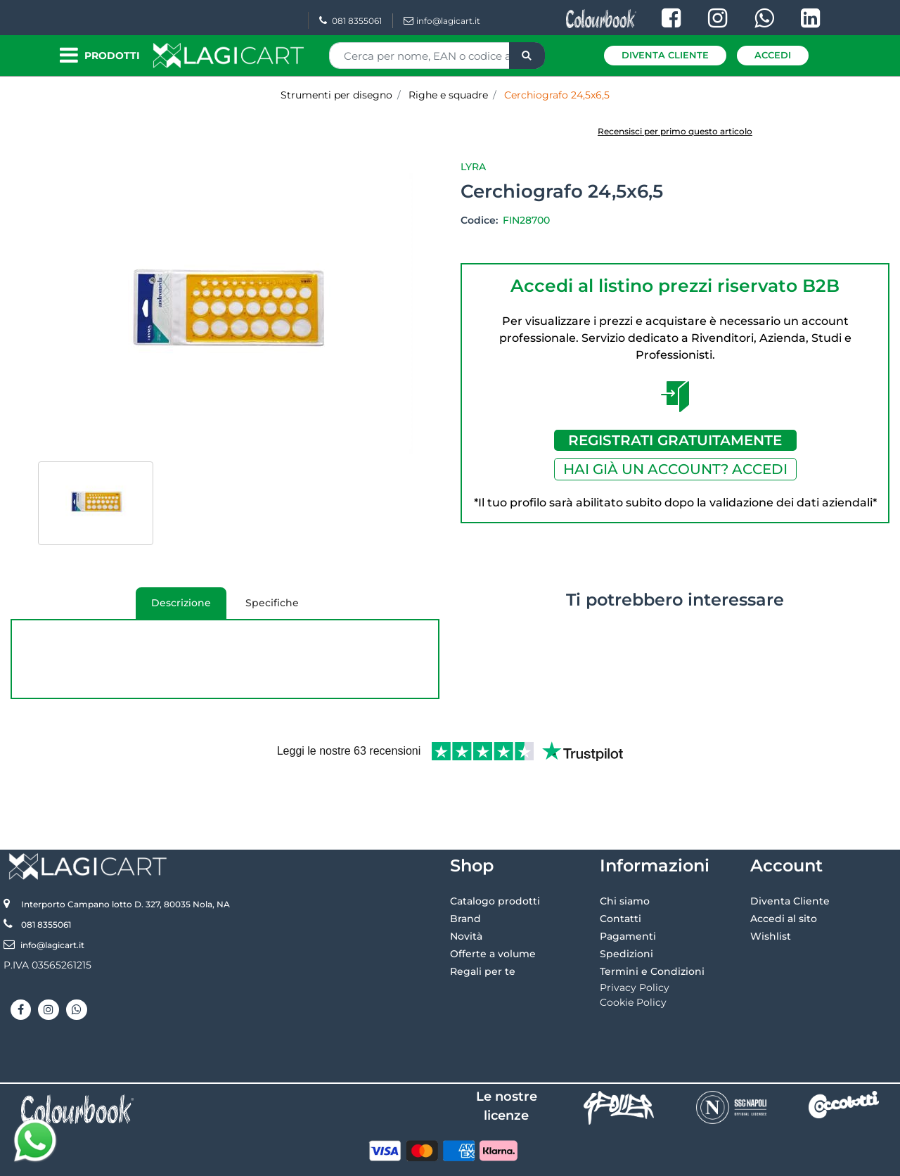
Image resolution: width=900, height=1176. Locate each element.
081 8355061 (350, 20)
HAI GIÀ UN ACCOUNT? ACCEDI (675, 469)
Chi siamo (625, 854)
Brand (465, 872)
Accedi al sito (783, 872)
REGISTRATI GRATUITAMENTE (675, 440)
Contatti (620, 872)
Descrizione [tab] (173, 607)
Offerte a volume (493, 907)
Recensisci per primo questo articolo (675, 131)
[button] (527, 55)
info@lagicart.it (442, 20)
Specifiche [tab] (272, 602)
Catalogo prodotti (495, 854)
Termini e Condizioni (652, 925)
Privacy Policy (634, 941)
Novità (466, 889)
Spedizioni (626, 907)
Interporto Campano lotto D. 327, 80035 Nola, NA (125, 857)
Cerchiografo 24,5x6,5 (557, 95)
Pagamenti (628, 889)
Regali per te (482, 925)
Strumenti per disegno (336, 95)
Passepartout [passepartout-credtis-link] (510, 1159)
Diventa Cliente (665, 54)
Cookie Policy (633, 956)
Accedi (772, 54)
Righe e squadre (448, 95)
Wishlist (770, 889)
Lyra (473, 166)
